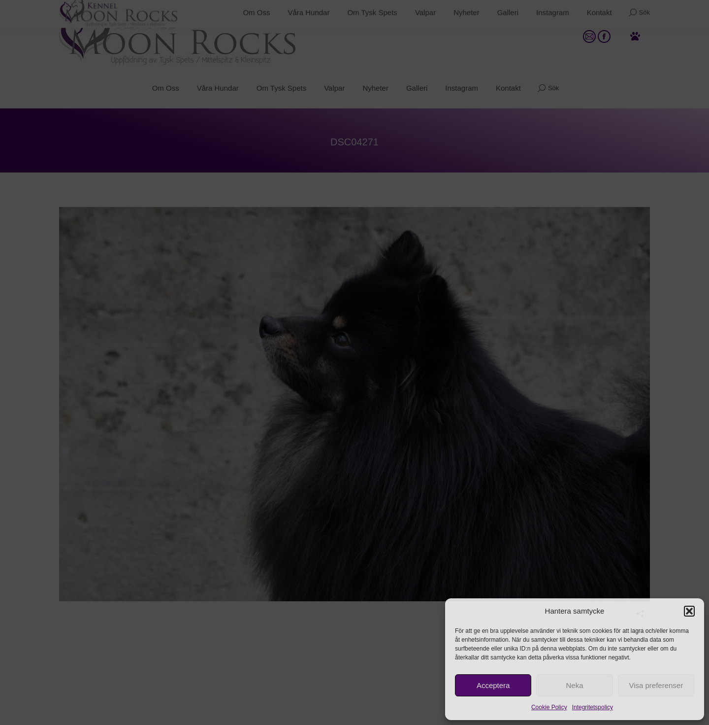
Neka (574, 685)
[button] (689, 611)
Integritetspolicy (592, 707)
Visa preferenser (656, 685)
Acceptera (493, 685)
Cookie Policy (549, 707)
